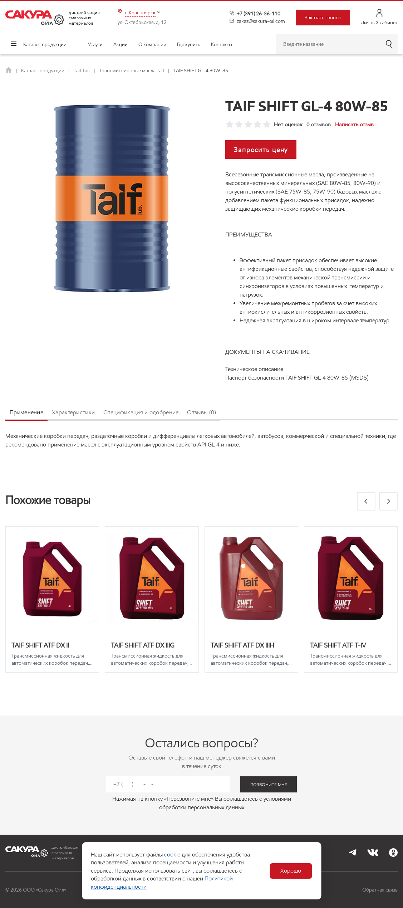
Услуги (95, 44)
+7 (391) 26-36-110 (258, 13)
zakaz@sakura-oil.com (261, 21)
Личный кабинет (379, 17)
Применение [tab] (26, 412)
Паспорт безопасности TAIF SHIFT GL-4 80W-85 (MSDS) (297, 377)
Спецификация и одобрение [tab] (140, 412)
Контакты (221, 44)
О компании (152, 44)
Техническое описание (254, 369)
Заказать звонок (323, 17)
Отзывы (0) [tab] (201, 412)
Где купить (188, 44)
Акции (120, 44)
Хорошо (291, 871)
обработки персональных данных (201, 807)
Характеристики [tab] (73, 412)
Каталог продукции (45, 44)
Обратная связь (380, 890)
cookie (172, 854)
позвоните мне (268, 784)
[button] (366, 501)
